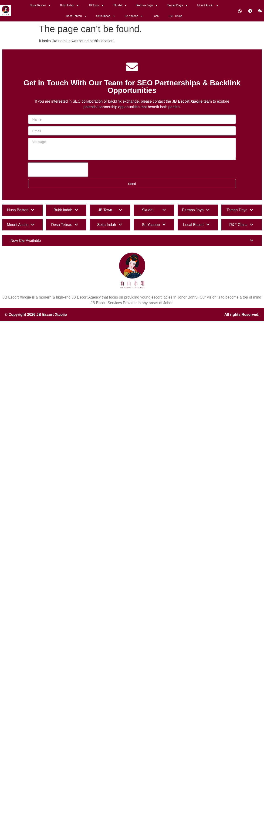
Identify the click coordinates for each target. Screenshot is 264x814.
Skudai (120, 5)
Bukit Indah (69, 5)
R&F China (175, 16)
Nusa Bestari (40, 5)
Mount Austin (207, 5)
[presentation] (58, 170)
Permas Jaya (147, 5)
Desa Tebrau (76, 16)
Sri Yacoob (134, 16)
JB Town (96, 5)
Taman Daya (177, 5)
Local (155, 16)
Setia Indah (105, 16)
